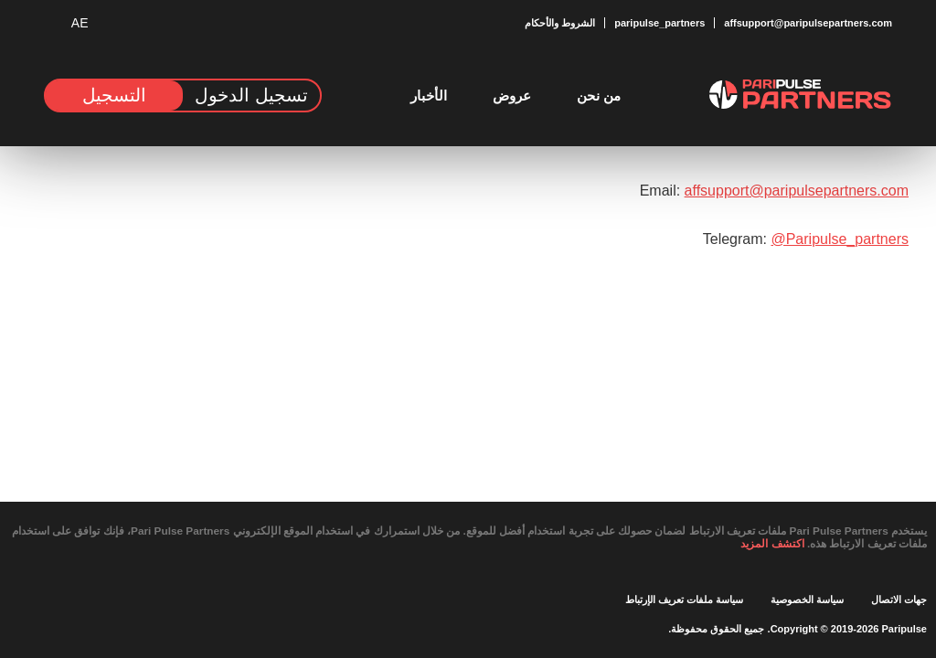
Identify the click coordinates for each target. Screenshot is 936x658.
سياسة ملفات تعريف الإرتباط (684, 599)
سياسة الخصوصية (807, 599)
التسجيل (114, 95)
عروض (512, 95)
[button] (88, 23)
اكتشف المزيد (733, 542)
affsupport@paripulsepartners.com (780, 190)
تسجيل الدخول (251, 95)
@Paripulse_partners (832, 239)
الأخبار (428, 95)
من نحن (599, 95)
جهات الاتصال (899, 599)
